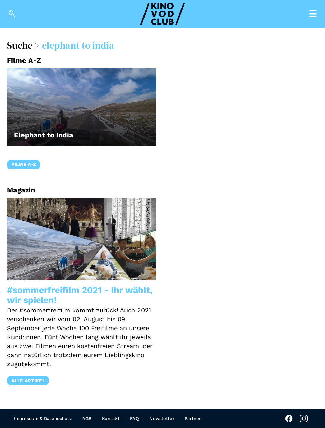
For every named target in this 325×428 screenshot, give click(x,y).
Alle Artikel (28, 380)
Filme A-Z (23, 164)
